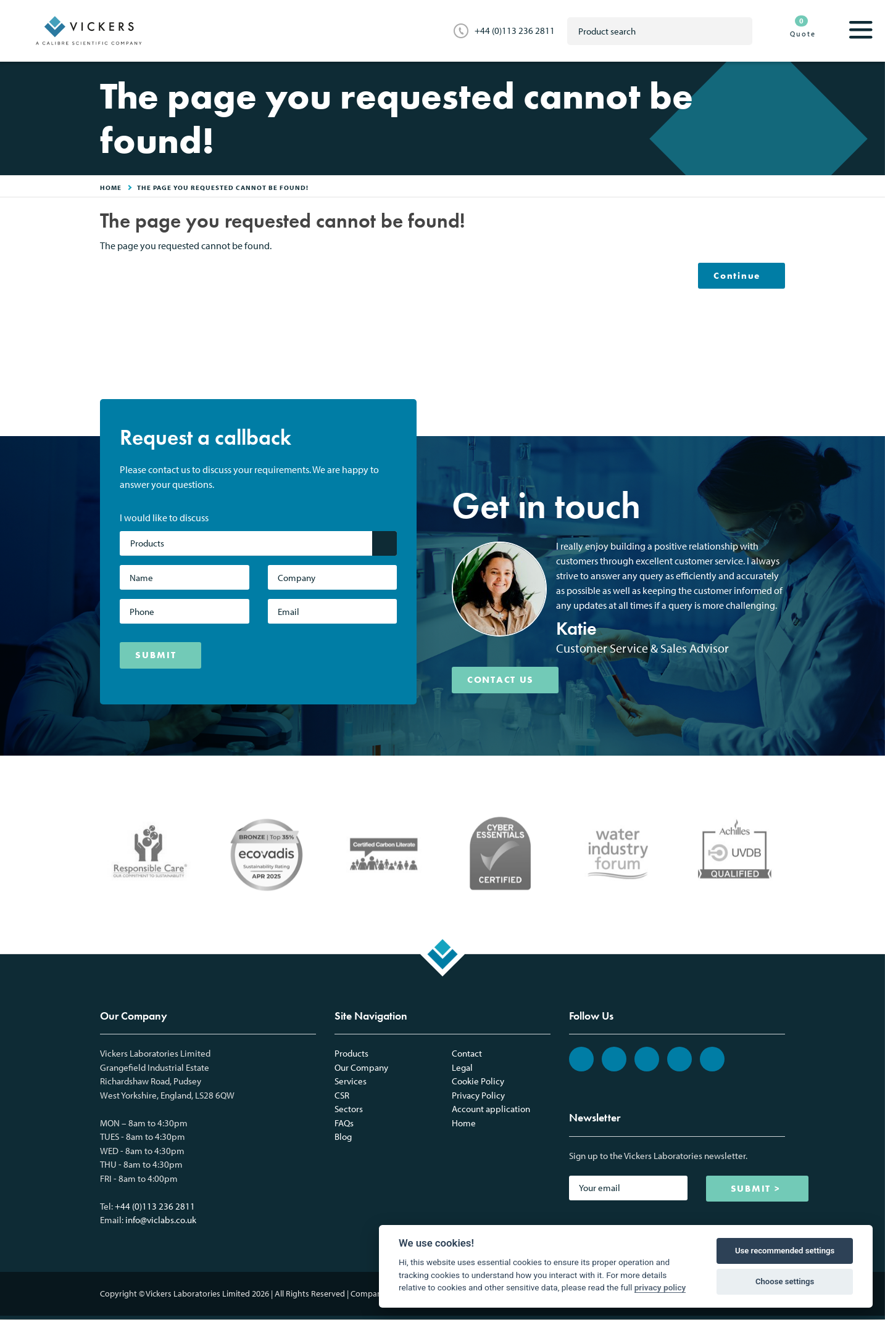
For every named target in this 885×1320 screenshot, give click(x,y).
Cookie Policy (478, 1081)
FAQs (344, 1123)
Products (351, 1054)
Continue (736, 276)
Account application (491, 1109)
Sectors (348, 1109)
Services (350, 1081)
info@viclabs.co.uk (160, 1220)
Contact (467, 1054)
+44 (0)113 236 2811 (515, 30)
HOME (111, 187)
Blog (343, 1137)
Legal (462, 1068)
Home (464, 1123)
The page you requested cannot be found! (223, 187)
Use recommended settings (784, 1250)
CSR (341, 1096)
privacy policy (660, 1287)
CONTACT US (501, 680)
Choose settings (784, 1281)
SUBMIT (156, 656)
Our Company (361, 1068)
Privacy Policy (478, 1096)
